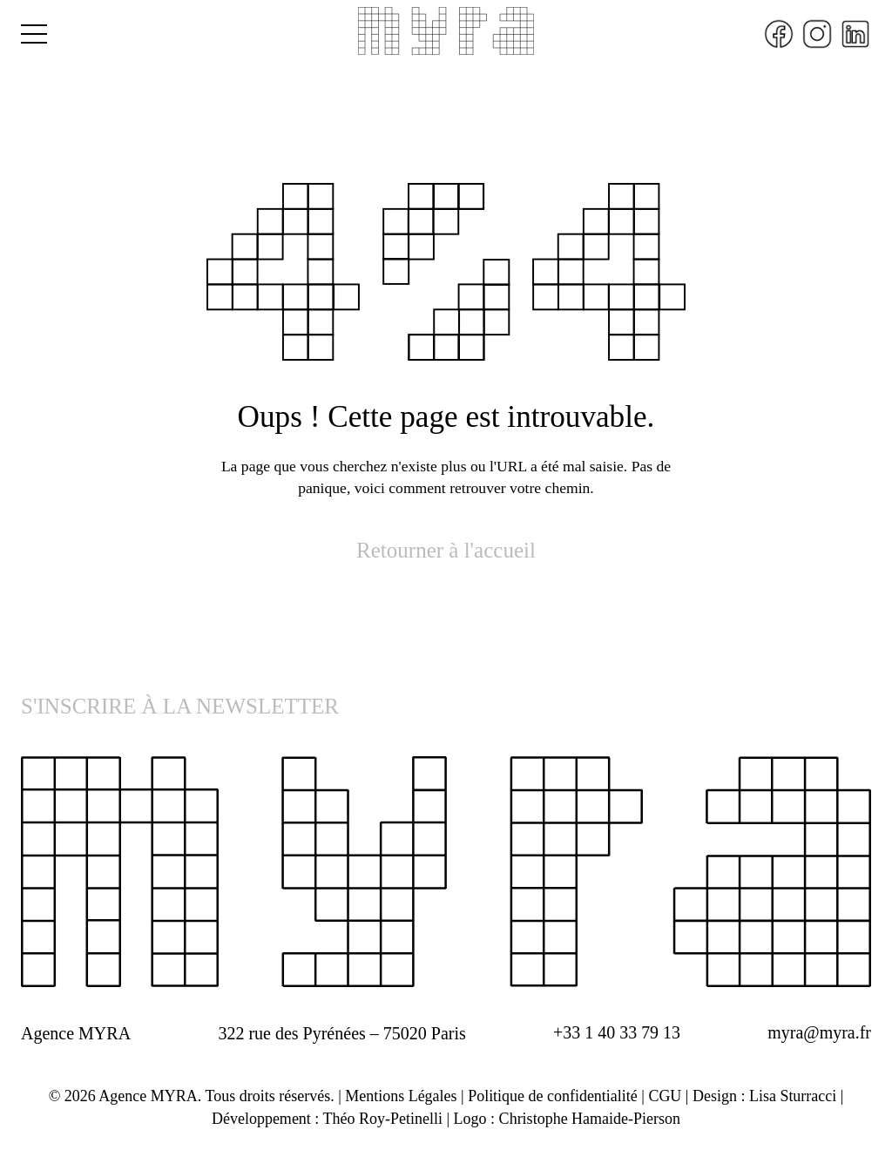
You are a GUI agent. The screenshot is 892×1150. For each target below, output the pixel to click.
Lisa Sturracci (792, 1096)
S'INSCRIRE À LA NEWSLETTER (180, 707)
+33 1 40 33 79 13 (616, 1033)
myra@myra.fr (819, 1033)
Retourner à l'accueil (446, 550)
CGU (665, 1096)
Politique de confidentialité (553, 1096)
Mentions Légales (400, 1096)
